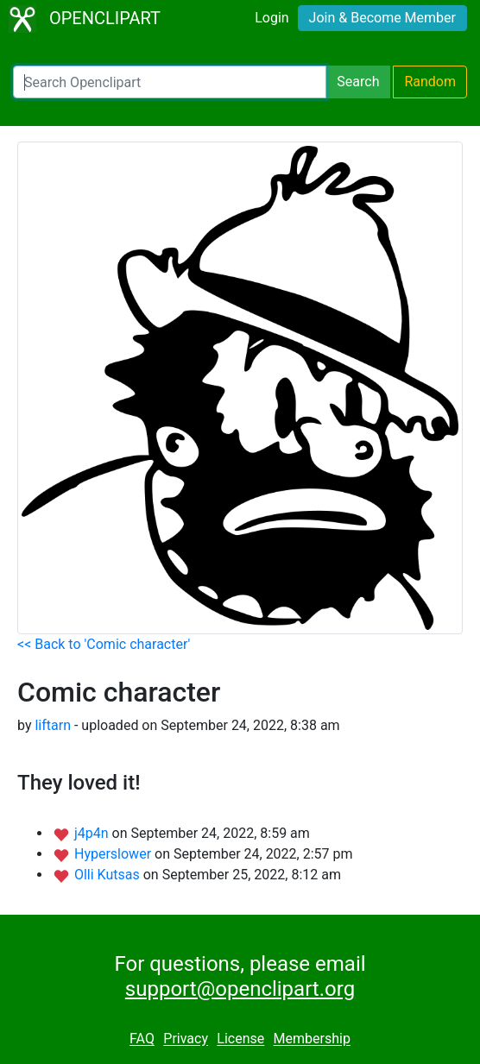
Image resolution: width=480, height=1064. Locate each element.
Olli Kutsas (108, 874)
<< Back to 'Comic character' (103, 644)
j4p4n (93, 833)
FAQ (142, 1039)
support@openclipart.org (240, 989)
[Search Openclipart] (169, 82)
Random (430, 81)
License (240, 1039)
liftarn (53, 725)
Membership (312, 1039)
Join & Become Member (382, 17)
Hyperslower (114, 854)
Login (271, 17)
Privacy (185, 1039)
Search (358, 81)
